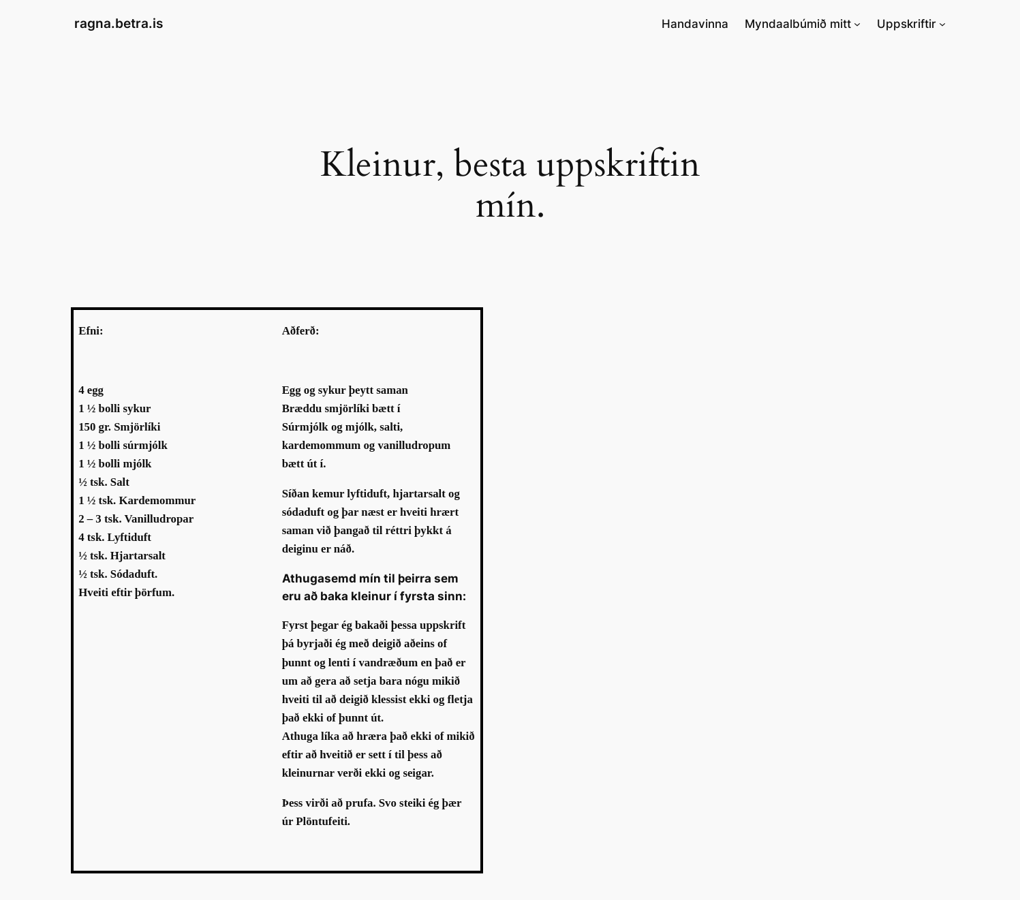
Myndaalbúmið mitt (798, 24)
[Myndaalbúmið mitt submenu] (857, 23)
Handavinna (695, 24)
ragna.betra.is (118, 23)
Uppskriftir (906, 24)
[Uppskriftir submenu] (942, 23)
